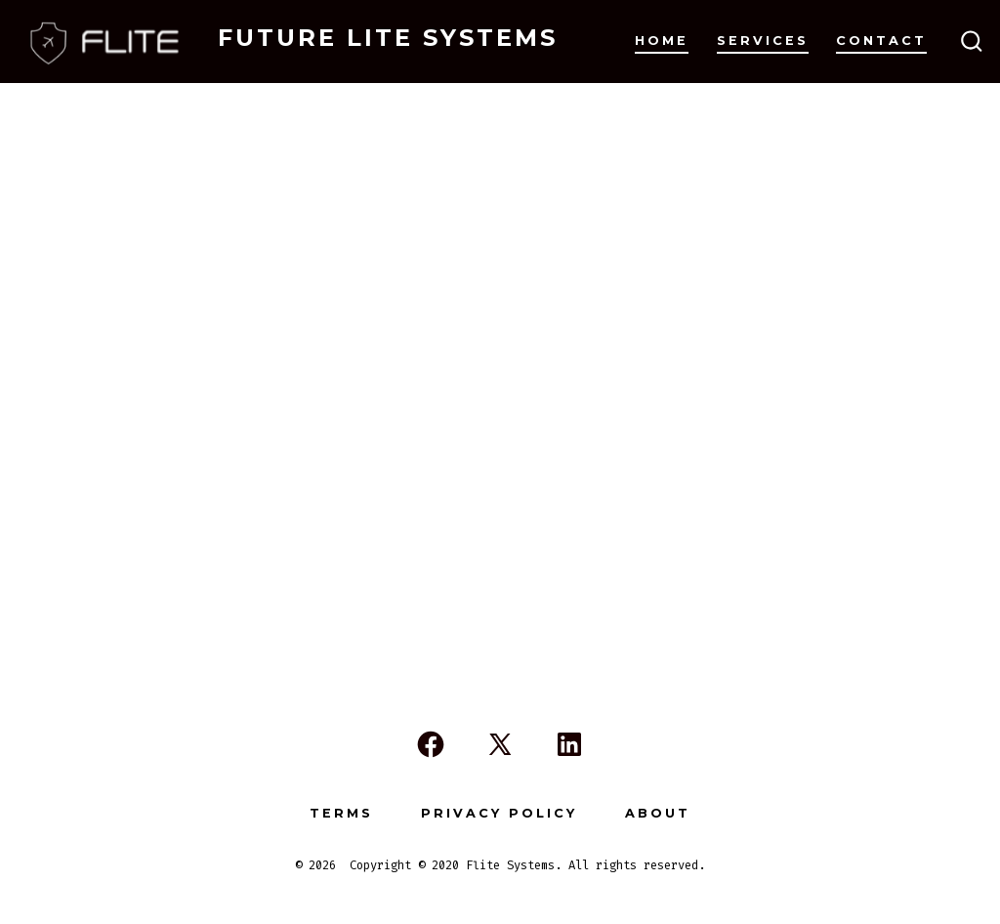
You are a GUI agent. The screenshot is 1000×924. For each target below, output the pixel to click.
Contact (881, 40)
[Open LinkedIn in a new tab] (569, 744)
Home (661, 40)
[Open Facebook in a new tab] (430, 744)
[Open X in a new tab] (500, 744)
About (657, 813)
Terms (341, 813)
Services (763, 40)
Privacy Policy (499, 813)
